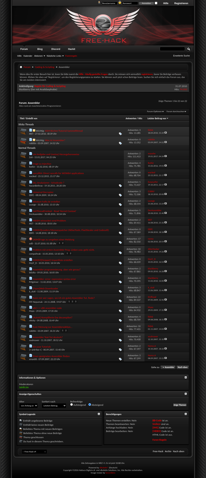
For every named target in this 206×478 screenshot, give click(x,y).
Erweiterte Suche (181, 55)
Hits (140, 118)
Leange (32, 204)
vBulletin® (104, 467)
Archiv (168, 451)
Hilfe (165, 3)
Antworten (131, 118)
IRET (31, 133)
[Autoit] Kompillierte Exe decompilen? (52, 317)
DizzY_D (33, 263)
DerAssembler (36, 214)
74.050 (183, 89)
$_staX (32, 291)
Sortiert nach (48, 401)
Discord (55, 49)
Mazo (31, 311)
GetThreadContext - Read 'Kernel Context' (54, 211)
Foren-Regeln (159, 439)
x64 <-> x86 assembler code (47, 307)
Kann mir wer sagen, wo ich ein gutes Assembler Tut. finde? (64, 297)
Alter (21, 401)
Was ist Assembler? (55, 140)
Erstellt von (31, 118)
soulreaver (34, 340)
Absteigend (95, 404)
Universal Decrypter (43, 192)
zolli (31, 243)
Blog (40, 49)
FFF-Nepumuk (36, 302)
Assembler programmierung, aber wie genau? (57, 269)
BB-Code (156, 420)
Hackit (71, 49)
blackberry (24, 89)
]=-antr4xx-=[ (35, 349)
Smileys (156, 424)
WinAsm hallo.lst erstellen (46, 201)
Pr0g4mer (34, 282)
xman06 (33, 359)
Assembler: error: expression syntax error (54, 278)
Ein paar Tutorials (42, 346)
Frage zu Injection (42, 163)
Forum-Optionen (154, 111)
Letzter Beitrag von (158, 118)
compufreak (35, 253)
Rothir (32, 166)
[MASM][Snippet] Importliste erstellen (53, 260)
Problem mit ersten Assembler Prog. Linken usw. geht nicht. (64, 249)
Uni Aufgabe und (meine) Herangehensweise (56, 154)
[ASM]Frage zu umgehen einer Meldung (53, 239)
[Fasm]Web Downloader (45, 288)
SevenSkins (110, 472)
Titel (22, 118)
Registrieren (181, 3)
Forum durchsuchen (175, 111)
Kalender (28, 56)
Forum (24, 49)
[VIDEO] (156, 431)
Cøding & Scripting (44, 67)
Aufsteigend (78, 404)
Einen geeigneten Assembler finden (51, 356)
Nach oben (182, 367)
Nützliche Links (54, 56)
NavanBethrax (36, 185)
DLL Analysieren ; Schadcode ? (48, 182)
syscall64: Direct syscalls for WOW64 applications (58, 173)
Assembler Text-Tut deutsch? (48, 337)
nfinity (32, 320)
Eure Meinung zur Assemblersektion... (52, 326)
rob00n (32, 143)
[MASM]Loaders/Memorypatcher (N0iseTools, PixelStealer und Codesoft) (71, 230)
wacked (32, 176)
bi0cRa (32, 272)
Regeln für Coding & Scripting (50, 86)
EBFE (31, 195)
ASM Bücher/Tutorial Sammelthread (64, 130)
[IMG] (155, 427)
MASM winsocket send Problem (49, 220)
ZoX (31, 157)
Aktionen (38, 56)
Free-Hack (158, 451)
